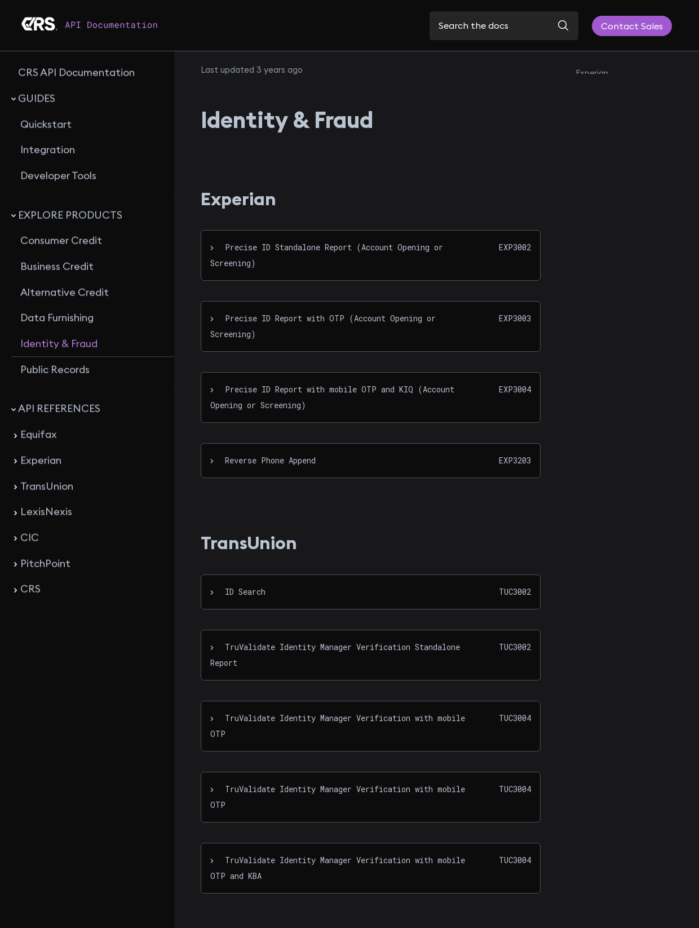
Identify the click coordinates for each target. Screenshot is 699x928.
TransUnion (597, 94)
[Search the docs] (504, 25)
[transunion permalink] (194, 543)
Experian (592, 73)
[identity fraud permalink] (192, 119)
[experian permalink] (194, 199)
